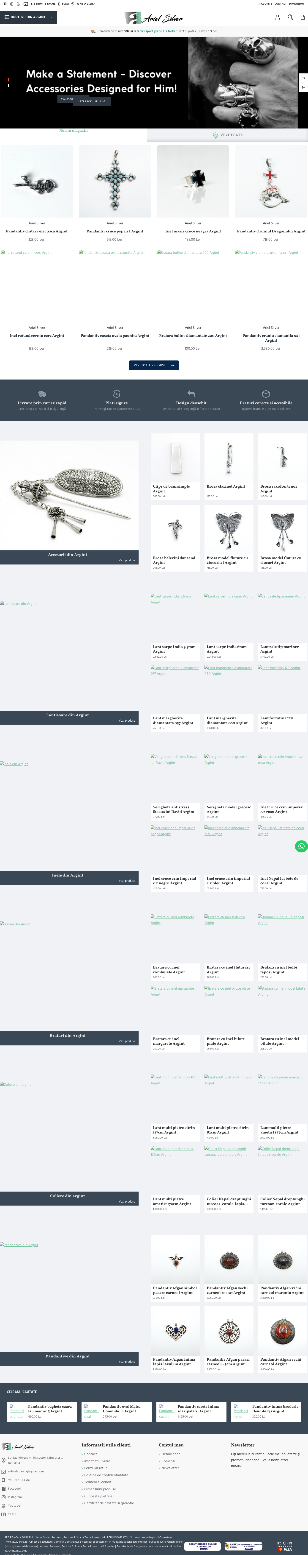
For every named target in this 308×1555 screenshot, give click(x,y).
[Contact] (280, 3)
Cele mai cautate (22, 1392)
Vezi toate (231, 135)
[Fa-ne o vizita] (83, 3)
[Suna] (63, 3)
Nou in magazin (73, 130)
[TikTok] (26, 4)
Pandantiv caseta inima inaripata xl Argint (198, 1409)
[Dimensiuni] (297, 3)
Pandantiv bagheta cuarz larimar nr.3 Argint (50, 1409)
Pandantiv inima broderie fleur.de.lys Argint (275, 1409)
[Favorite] (265, 3)
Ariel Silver (37, 223)
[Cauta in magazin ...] (290, 17)
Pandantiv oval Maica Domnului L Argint (122, 1409)
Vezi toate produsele (151, 365)
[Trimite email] (43, 3)
